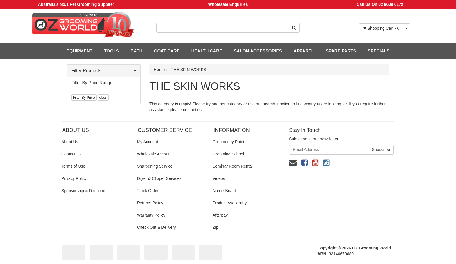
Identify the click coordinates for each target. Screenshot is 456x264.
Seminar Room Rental (233, 166)
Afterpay (220, 215)
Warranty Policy (151, 215)
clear (103, 97)
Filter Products (103, 70)
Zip (215, 227)
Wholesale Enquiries (228, 4)
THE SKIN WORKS (188, 69)
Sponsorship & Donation (83, 190)
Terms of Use (73, 166)
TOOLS (111, 50)
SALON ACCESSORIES (258, 50)
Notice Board (224, 190)
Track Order (147, 190)
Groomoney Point (228, 141)
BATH (136, 50)
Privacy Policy (74, 178)
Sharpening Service (154, 166)
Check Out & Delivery (156, 227)
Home (159, 69)
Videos (219, 178)
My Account (147, 141)
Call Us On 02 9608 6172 (380, 4)
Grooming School (228, 154)
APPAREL (303, 50)
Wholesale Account (154, 154)
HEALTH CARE (206, 50)
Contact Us (71, 154)
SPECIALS (378, 50)
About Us (69, 141)
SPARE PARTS (341, 50)
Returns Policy (150, 203)
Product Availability (230, 203)
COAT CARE (167, 50)
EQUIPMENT (79, 50)
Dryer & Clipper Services (159, 178)
